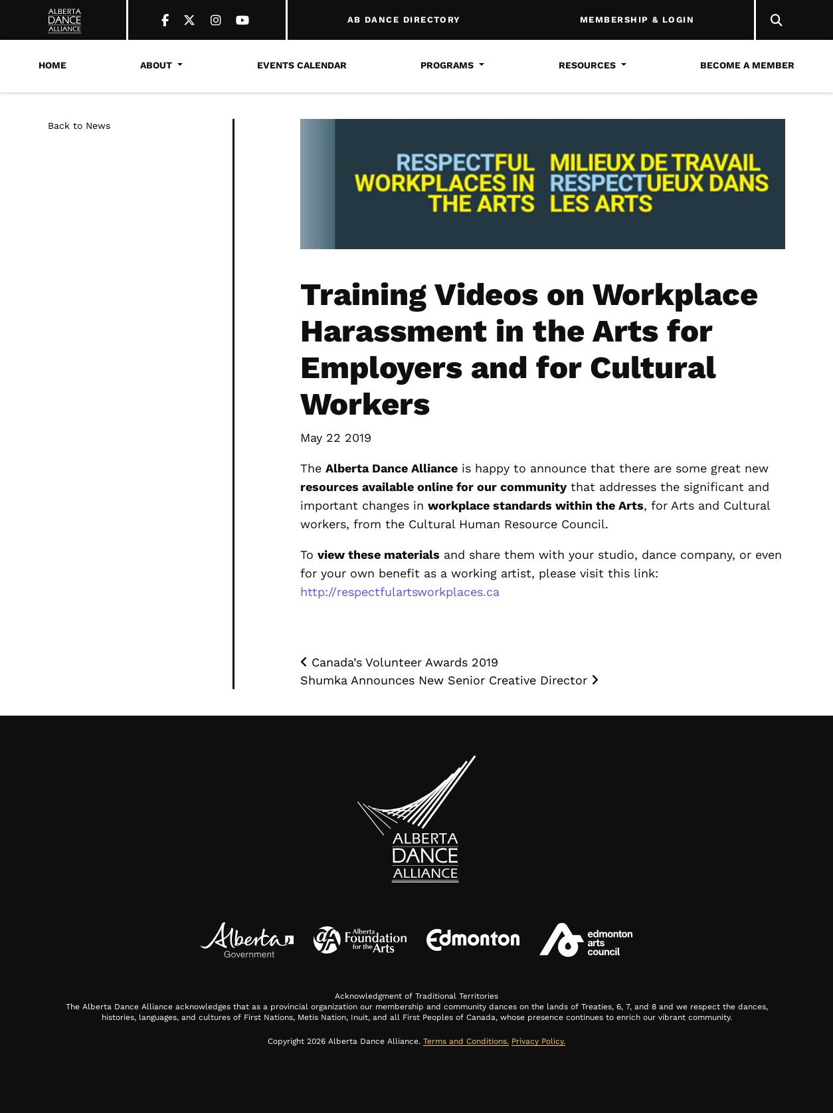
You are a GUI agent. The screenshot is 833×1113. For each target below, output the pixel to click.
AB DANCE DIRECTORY (404, 20)
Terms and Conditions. (466, 1041)
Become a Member (747, 65)
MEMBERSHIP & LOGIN (637, 20)
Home (52, 65)
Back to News (79, 125)
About (156, 65)
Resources (587, 65)
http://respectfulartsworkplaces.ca (400, 592)
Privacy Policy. (538, 1041)
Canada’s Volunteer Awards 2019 (399, 662)
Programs (447, 65)
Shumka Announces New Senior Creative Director (449, 680)
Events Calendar (302, 65)
